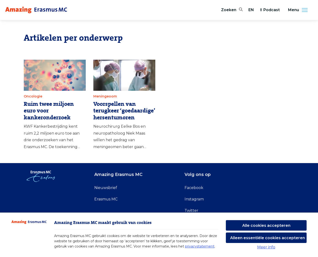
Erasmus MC (106, 199)
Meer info (266, 247)
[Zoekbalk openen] (232, 10)
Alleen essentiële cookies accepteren (267, 238)
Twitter (191, 210)
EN (251, 10)
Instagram (194, 199)
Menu (299, 10)
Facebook (194, 187)
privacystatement (199, 246)
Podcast (270, 10)
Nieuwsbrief (105, 187)
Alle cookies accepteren (266, 225)
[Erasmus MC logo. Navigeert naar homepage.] (36, 10)
